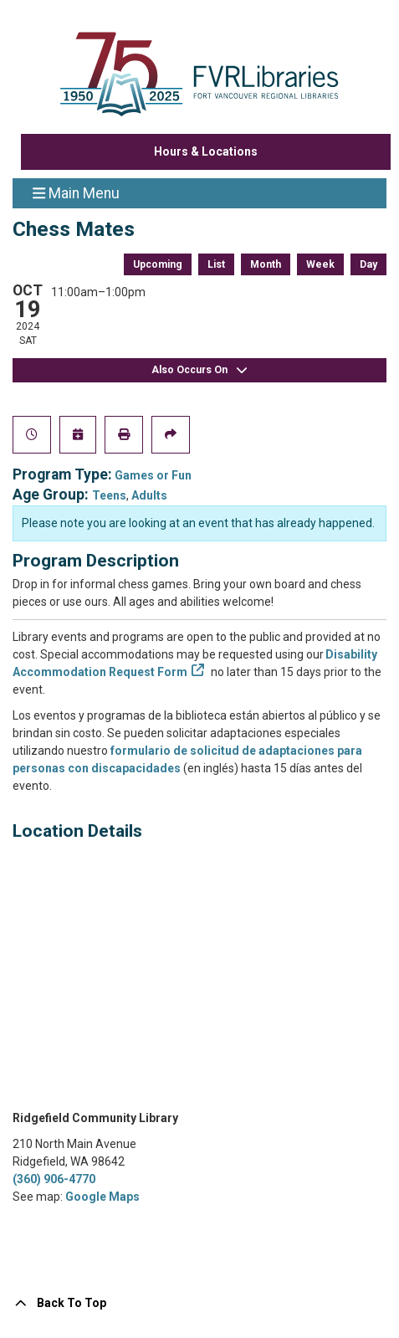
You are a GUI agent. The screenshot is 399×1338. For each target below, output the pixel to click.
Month (265, 264)
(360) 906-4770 (54, 1179)
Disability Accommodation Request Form (195, 663)
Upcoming (157, 264)
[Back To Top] (199, 1303)
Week (320, 264)
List (216, 264)
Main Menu (76, 192)
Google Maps (102, 1196)
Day (368, 264)
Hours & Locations (206, 151)
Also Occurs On (199, 370)
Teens (109, 495)
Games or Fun (153, 475)
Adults (149, 495)
